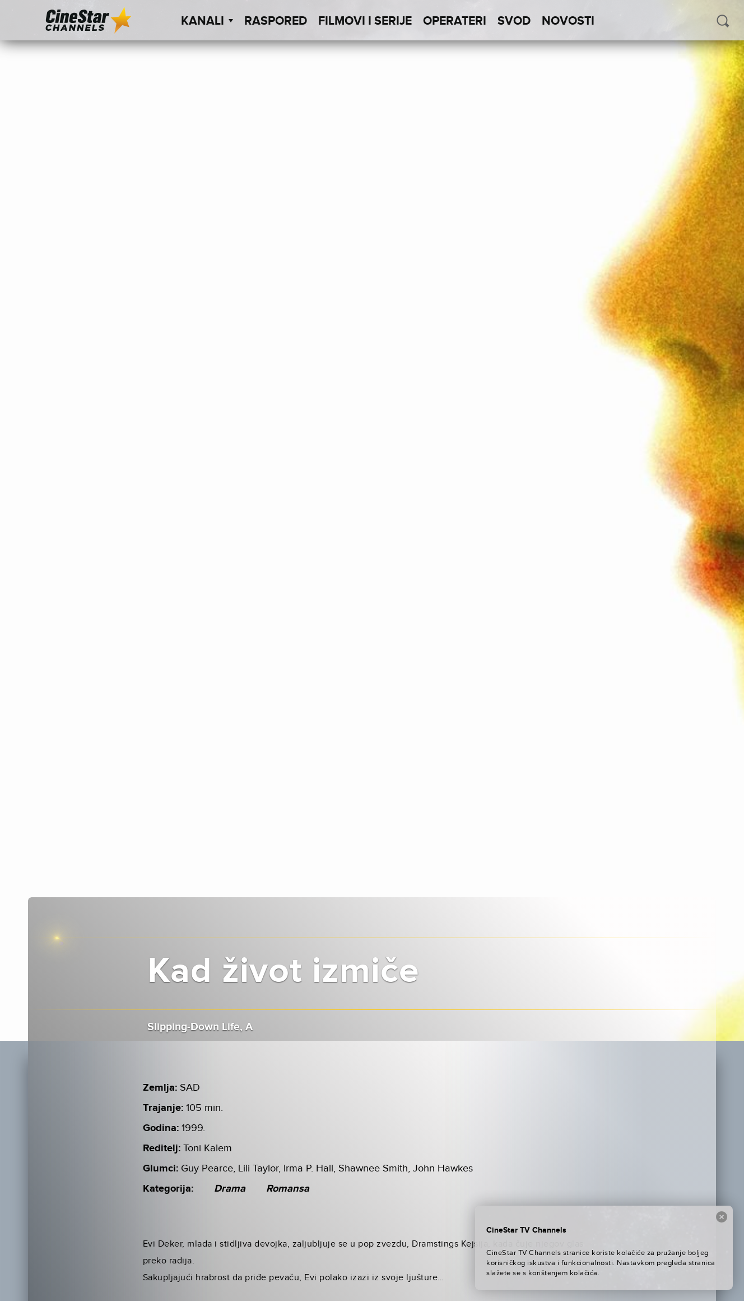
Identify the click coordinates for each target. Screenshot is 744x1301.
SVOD (514, 21)
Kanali (207, 21)
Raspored (275, 21)
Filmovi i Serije (365, 21)
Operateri (454, 21)
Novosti (568, 21)
